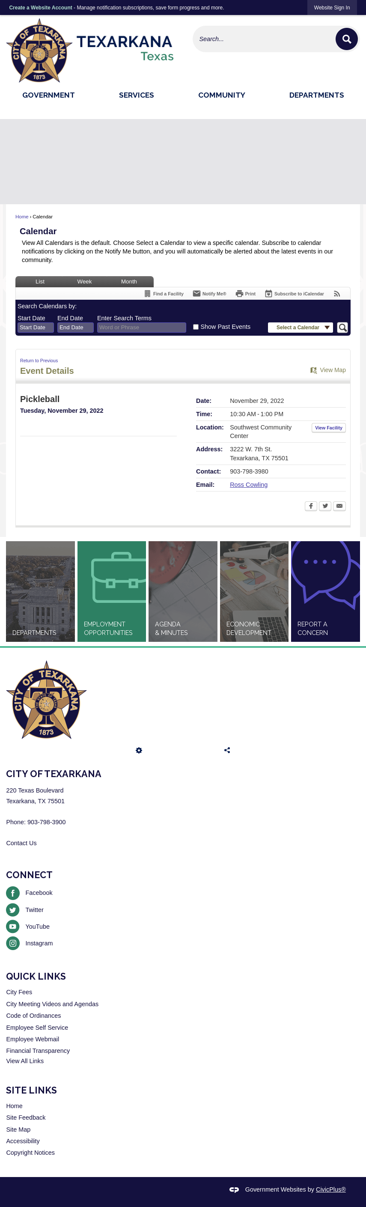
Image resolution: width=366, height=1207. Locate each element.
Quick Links (36, 976)
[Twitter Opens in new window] (325, 507)
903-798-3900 (46, 822)
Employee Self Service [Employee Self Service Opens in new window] (37, 1027)
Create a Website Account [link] (40, 8)
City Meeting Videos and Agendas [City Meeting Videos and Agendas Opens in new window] (52, 1004)
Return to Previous (39, 360)
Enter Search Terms (124, 318)
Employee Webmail (32, 1039)
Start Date (31, 318)
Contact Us (21, 843)
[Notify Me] (209, 293)
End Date (70, 318)
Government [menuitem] (48, 95)
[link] (332, 7)
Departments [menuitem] (316, 95)
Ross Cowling (249, 484)
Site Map (18, 1129)
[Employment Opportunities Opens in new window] (111, 591)
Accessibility (22, 1141)
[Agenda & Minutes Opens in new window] (183, 591)
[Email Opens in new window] (339, 507)
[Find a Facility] (163, 293)
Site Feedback (25, 1117)
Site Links (31, 1090)
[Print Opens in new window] (245, 293)
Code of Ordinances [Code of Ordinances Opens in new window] (33, 1015)
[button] (347, 39)
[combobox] (36, 327)
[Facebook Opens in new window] (311, 507)
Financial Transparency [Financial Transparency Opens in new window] (38, 1050)
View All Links (25, 1061)
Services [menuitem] (136, 95)
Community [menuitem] (221, 95)
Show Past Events (225, 326)
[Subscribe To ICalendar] (294, 293)
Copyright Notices (30, 1152)
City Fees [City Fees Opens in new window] (19, 992)
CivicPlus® (331, 1189)
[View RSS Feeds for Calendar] (337, 293)
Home (22, 216)
